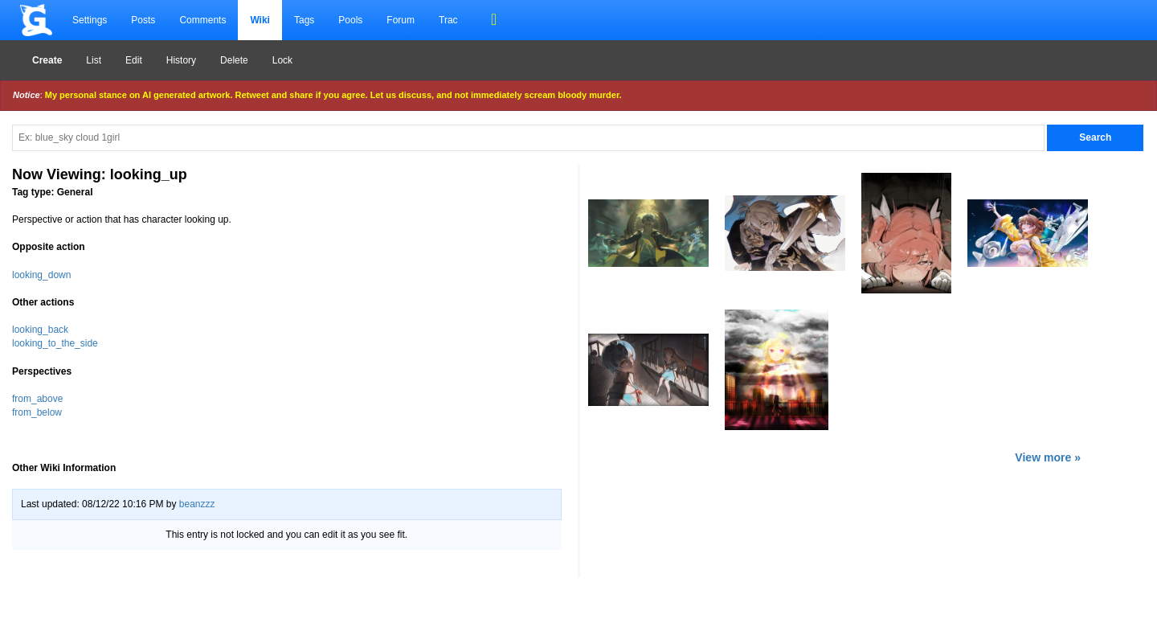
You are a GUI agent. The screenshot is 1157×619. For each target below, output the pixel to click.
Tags (304, 20)
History (181, 60)
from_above (37, 398)
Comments (202, 20)
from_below (37, 412)
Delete (234, 60)
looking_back (40, 329)
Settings (89, 20)
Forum (400, 20)
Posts (143, 20)
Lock (282, 60)
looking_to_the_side (55, 343)
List (93, 60)
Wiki (260, 20)
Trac (448, 20)
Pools (350, 20)
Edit (133, 60)
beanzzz (197, 504)
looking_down (41, 275)
